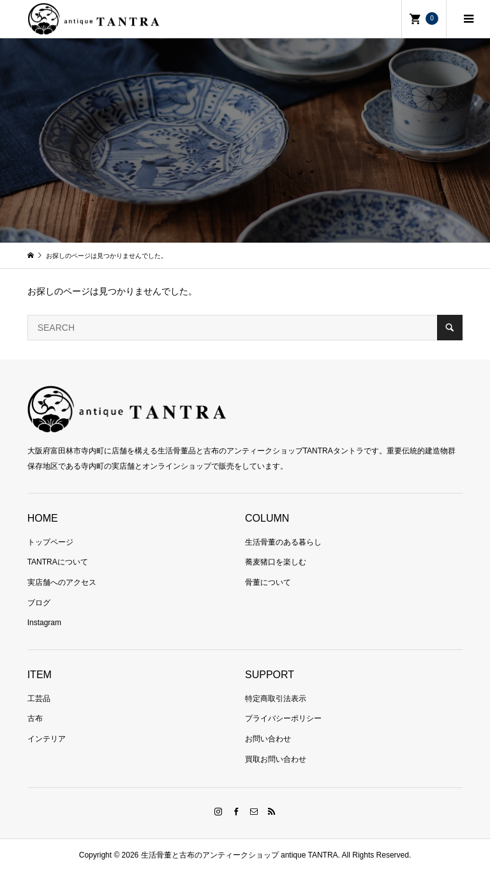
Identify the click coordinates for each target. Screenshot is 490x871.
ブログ (38, 602)
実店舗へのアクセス (61, 582)
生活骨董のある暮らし (283, 542)
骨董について (268, 582)
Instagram (44, 622)
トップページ (50, 542)
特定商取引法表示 (275, 698)
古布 (35, 718)
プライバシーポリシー (283, 718)
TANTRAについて (57, 561)
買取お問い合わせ (275, 759)
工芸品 (38, 698)
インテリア (46, 738)
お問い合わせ (268, 738)
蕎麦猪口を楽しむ (275, 561)
